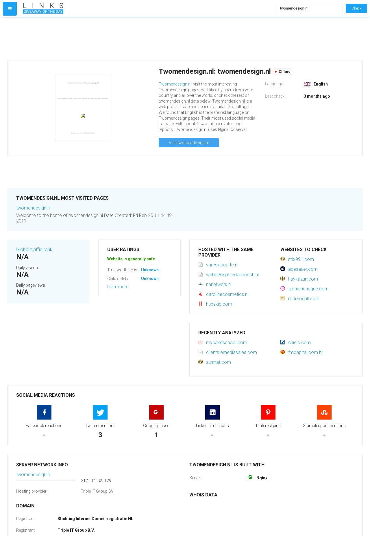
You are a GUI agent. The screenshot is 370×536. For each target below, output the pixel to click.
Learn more (117, 286)
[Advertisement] (148, 39)
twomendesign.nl (33, 208)
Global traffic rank (34, 249)
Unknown (150, 270)
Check (356, 8)
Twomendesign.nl (175, 84)
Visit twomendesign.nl (189, 142)
